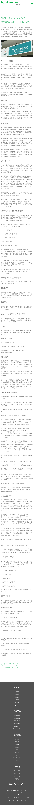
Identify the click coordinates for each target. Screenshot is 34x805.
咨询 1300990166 (9, 664)
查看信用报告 (17, 720)
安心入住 (17, 705)
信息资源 (17, 735)
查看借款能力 (17, 718)
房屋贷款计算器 (17, 729)
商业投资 (17, 744)
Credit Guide (23, 800)
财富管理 (17, 700)
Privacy (12, 800)
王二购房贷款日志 (17, 758)
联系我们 (17, 779)
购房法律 (17, 752)
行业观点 (17, 755)
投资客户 (17, 741)
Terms (9, 800)
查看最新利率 (17, 715)
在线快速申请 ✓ (9, 667)
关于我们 (17, 767)
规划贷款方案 (17, 723)
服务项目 (17, 687)
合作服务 (17, 702)
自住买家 (17, 739)
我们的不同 (17, 771)
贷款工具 (17, 711)
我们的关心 (17, 776)
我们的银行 (17, 773)
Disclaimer (17, 800)
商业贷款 (17, 697)
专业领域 (17, 750)
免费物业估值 (17, 726)
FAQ (17, 760)
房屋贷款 (17, 691)
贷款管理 (17, 747)
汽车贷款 (17, 694)
